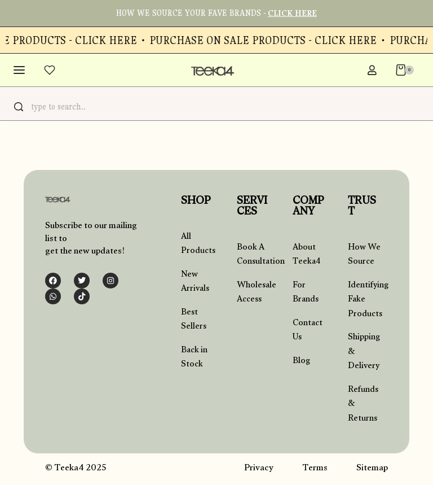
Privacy (258, 469)
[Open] (50, 70)
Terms (315, 469)
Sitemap (372, 469)
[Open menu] (20, 70)
